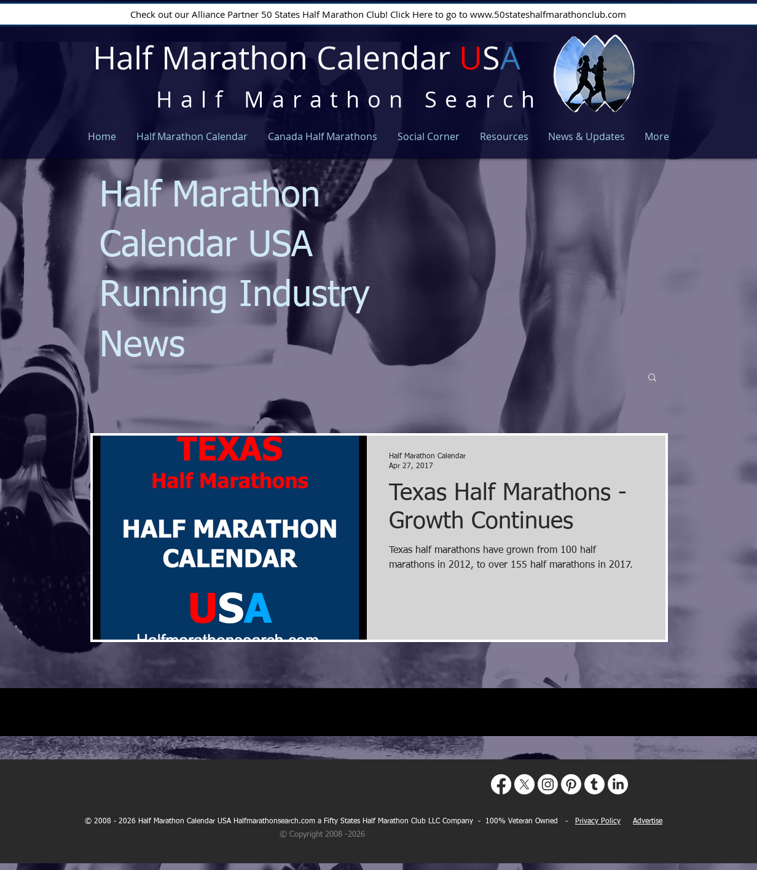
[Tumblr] (594, 784)
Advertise (647, 821)
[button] (652, 378)
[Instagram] (548, 784)
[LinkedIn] (618, 784)
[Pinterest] (571, 784)
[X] (524, 784)
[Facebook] (501, 784)
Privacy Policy (598, 821)
